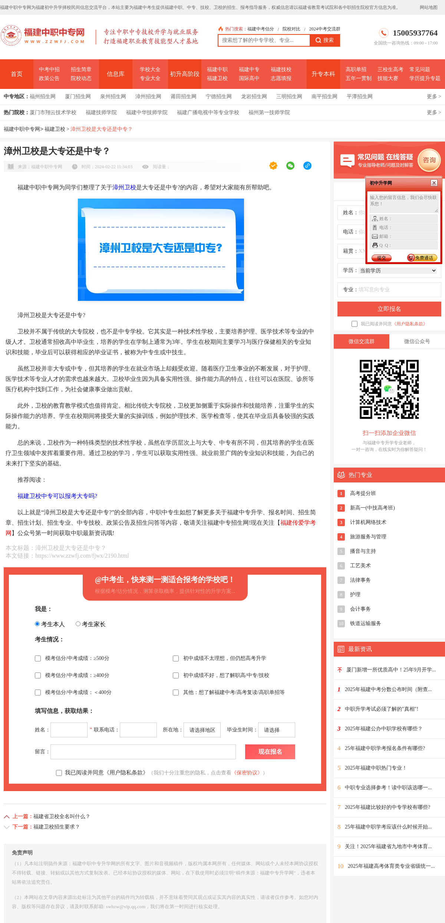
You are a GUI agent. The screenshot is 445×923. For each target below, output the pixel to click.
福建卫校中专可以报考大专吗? (57, 496)
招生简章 (81, 69)
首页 (17, 74)
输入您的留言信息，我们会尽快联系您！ (404, 203)
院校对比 (291, 28)
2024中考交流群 (324, 28)
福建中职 (217, 69)
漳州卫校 (124, 187)
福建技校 (281, 69)
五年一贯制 (359, 78)
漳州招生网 (148, 96)
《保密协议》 (247, 773)
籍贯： (351, 251)
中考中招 (49, 69)
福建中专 (249, 69)
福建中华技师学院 (147, 112)
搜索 (325, 40)
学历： (351, 270)
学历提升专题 (425, 78)
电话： (351, 232)
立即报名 (389, 309)
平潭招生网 (360, 96)
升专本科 (323, 74)
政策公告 (49, 78)
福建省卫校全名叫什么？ (61, 816)
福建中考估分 (260, 28)
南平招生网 (324, 96)
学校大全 (150, 69)
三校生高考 (390, 69)
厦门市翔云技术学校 (53, 112)
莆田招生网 (184, 96)
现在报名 (270, 751)
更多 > (434, 96)
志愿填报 (281, 78)
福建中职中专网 (22, 129)
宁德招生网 (219, 96)
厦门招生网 (78, 96)
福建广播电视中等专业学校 (208, 112)
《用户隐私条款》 (410, 323)
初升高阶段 (185, 74)
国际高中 (249, 78)
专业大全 (150, 78)
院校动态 (81, 78)
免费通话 (424, 257)
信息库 (116, 74)
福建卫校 (217, 78)
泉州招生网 (113, 96)
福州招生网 (43, 96)
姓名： (351, 212)
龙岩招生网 (254, 96)
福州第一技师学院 (269, 112)
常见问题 (419, 69)
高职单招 (356, 69)
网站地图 (429, 7)
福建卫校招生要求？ (56, 827)
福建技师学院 (101, 112)
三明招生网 (289, 96)
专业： (351, 289)
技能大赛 (388, 78)
